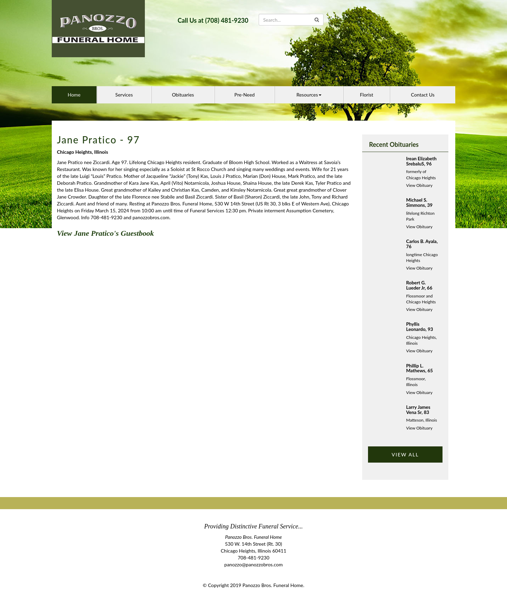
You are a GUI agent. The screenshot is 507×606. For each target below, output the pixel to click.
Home (74, 95)
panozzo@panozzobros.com (253, 564)
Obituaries (183, 95)
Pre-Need (245, 95)
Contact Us (423, 95)
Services (124, 95)
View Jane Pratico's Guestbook (105, 233)
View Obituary (419, 185)
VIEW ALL (405, 454)
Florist (367, 95)
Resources (308, 95)
